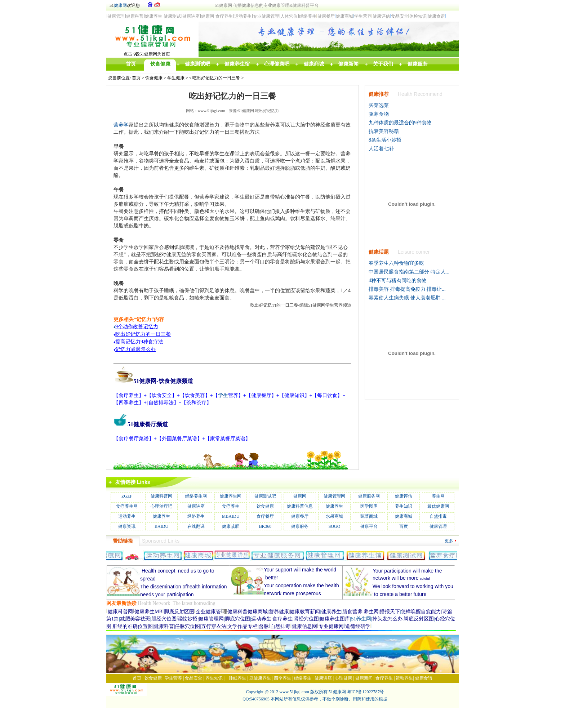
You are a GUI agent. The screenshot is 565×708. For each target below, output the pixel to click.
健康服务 (299, 526)
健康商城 (403, 516)
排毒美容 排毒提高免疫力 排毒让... (407, 289)
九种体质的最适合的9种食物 (400, 122)
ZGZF (126, 496)
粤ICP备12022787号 (365, 691)
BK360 (265, 526)
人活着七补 (381, 148)
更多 (449, 540)
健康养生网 (230, 496)
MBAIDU (231, 516)
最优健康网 (438, 506)
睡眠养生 (237, 678)
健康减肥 (230, 526)
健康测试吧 (265, 496)
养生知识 (403, 506)
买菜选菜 (379, 105)
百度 (403, 526)
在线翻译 (196, 526)
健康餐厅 (299, 516)
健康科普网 (161, 496)
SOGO (335, 526)
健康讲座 (196, 506)
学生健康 (175, 77)
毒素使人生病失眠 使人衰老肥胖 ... (407, 297)
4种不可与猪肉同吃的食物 (398, 280)
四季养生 (282, 678)
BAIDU (161, 526)
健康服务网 (369, 496)
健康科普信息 (300, 506)
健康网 (120, 5)
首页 (136, 77)
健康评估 (403, 496)
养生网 (438, 496)
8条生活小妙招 (385, 140)
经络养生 (196, 516)
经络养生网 (196, 496)
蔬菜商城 (369, 516)
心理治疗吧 (161, 506)
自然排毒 (438, 516)
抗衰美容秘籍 (384, 131)
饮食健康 (154, 77)
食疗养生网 (127, 506)
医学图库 (369, 506)
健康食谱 (423, 678)
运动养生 (126, 516)
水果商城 (334, 516)
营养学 (121, 125)
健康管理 (438, 526)
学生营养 (173, 678)
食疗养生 (230, 506)
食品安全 (193, 678)
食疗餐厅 (265, 516)
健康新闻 (364, 678)
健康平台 (369, 526)
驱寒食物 (379, 114)
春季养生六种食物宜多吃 (396, 263)
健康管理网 (334, 496)
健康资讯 (126, 526)
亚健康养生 (260, 678)
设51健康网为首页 (152, 54)
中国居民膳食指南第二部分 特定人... (409, 272)
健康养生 (334, 506)
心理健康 (343, 678)
